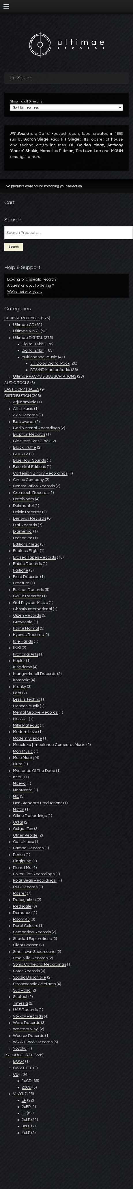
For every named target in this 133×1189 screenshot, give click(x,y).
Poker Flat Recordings (34, 874)
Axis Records (25, 415)
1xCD (26, 1081)
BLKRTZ (20, 454)
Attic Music (23, 409)
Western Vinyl (26, 1029)
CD (15, 1074)
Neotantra (23, 790)
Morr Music (23, 751)
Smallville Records (30, 958)
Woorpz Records (28, 1036)
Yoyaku (20, 1048)
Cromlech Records (30, 493)
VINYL (18, 1094)
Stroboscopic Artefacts (34, 984)
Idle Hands (23, 641)
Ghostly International (32, 609)
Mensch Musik (26, 706)
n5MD (18, 777)
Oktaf (18, 822)
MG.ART (20, 719)
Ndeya (19, 783)
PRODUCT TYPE (18, 1055)
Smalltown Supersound (34, 952)
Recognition (24, 900)
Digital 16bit (33, 344)
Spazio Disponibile (29, 977)
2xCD (26, 1087)
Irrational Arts (25, 654)
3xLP (26, 1126)
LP (24, 1113)
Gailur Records (27, 596)
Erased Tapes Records (34, 557)
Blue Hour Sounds (29, 460)
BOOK (18, 1061)
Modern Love (25, 732)
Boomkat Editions (29, 467)
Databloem (23, 499)
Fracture (21, 583)
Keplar (19, 661)
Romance (22, 913)
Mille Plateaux (26, 725)
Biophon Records (29, 434)
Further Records (28, 590)
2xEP (26, 1107)
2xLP (26, 1120)
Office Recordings (30, 816)
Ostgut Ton (23, 829)
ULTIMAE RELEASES (22, 318)
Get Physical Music (30, 603)
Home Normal (26, 628)
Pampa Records (28, 848)
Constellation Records (34, 486)
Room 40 (21, 919)
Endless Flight (26, 551)
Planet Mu (22, 868)
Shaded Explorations (32, 939)
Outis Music (23, 842)
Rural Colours (25, 926)
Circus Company (28, 480)
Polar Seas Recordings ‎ (35, 880)
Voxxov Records (28, 1016)
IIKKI (17, 648)
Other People (25, 835)
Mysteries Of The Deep (34, 771)
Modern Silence (27, 738)
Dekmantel (23, 506)
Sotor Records (26, 971)
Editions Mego (26, 544)
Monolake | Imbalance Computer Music (49, 745)
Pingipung (22, 861)
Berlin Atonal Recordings (36, 428)
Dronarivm (22, 538)
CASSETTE (22, 1068)
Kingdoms (22, 667)
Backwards (23, 422)
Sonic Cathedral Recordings (39, 964)
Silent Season (25, 945)
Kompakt (21, 680)
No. (16, 796)
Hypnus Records (28, 635)
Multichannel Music (39, 357)
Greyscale (23, 622)
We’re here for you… (24, 292)
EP (24, 1100)
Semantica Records (32, 932)
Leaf (17, 693)
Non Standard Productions (37, 803)
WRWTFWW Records (33, 1042)
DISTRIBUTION (17, 396)
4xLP (26, 1133)
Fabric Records (27, 564)
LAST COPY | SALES (21, 389)
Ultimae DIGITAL (28, 338)
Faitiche (20, 570)
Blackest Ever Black (31, 441)
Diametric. (22, 531)
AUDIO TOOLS (16, 383)
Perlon (19, 855)
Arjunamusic (24, 402)
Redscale (22, 906)
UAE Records (25, 1010)
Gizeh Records (27, 615)
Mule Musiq (23, 758)
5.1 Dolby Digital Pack (50, 363)
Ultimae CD (23, 325)
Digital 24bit (33, 350)
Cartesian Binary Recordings (40, 473)
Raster (19, 893)
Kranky (19, 687)
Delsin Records (27, 512)
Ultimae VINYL (26, 331)
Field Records (26, 577)
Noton (18, 809)
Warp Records (26, 1023)
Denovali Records (29, 518)
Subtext (20, 997)
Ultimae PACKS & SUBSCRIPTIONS (44, 376)
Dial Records (25, 525)
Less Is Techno (26, 699)
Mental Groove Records (35, 712)
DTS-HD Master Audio (50, 370)
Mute (18, 764)
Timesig (20, 1003)
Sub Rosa (22, 990)
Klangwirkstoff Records (34, 674)
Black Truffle (24, 447)
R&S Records (25, 887)
